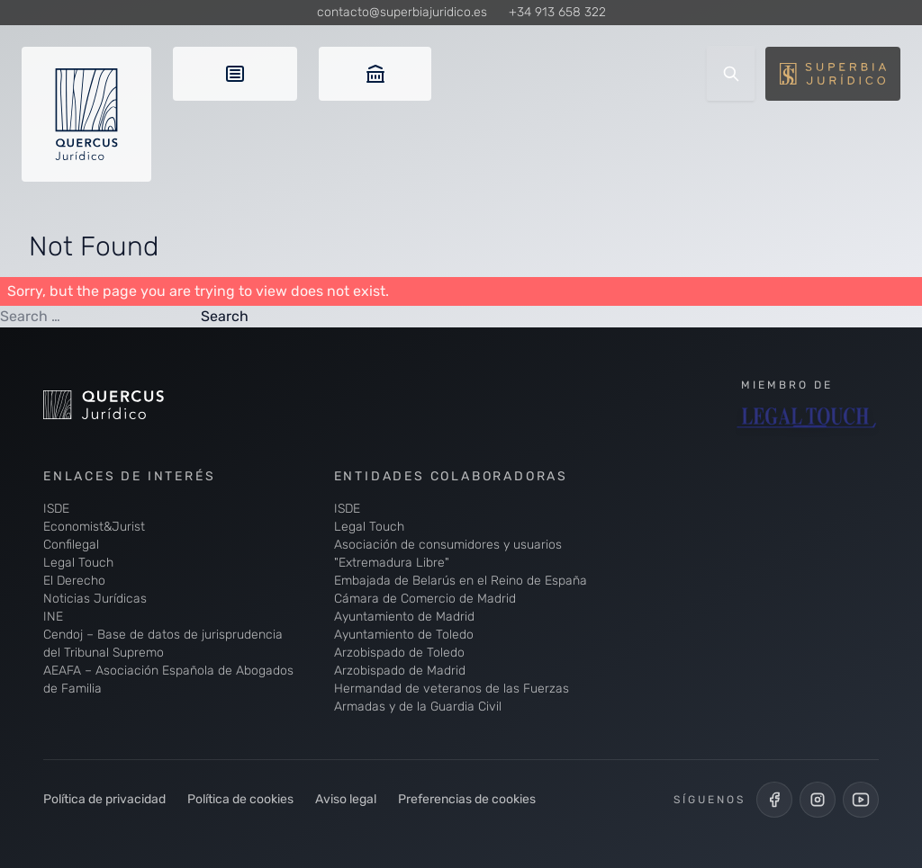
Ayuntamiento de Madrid (404, 616)
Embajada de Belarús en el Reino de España (460, 580)
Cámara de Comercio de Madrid (425, 598)
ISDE (56, 508)
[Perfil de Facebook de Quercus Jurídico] (774, 800)
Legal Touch (78, 562)
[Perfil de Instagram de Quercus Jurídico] (818, 800)
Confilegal (71, 544)
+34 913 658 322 (557, 12)
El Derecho (74, 580)
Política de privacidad (104, 799)
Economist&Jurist (94, 526)
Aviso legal (345, 799)
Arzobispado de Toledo (399, 652)
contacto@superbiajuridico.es (402, 12)
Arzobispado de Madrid (400, 670)
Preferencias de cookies (467, 799)
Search (225, 316)
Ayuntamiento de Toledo (404, 634)
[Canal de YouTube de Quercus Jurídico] (861, 800)
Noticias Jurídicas (95, 598)
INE (53, 616)
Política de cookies (240, 799)
